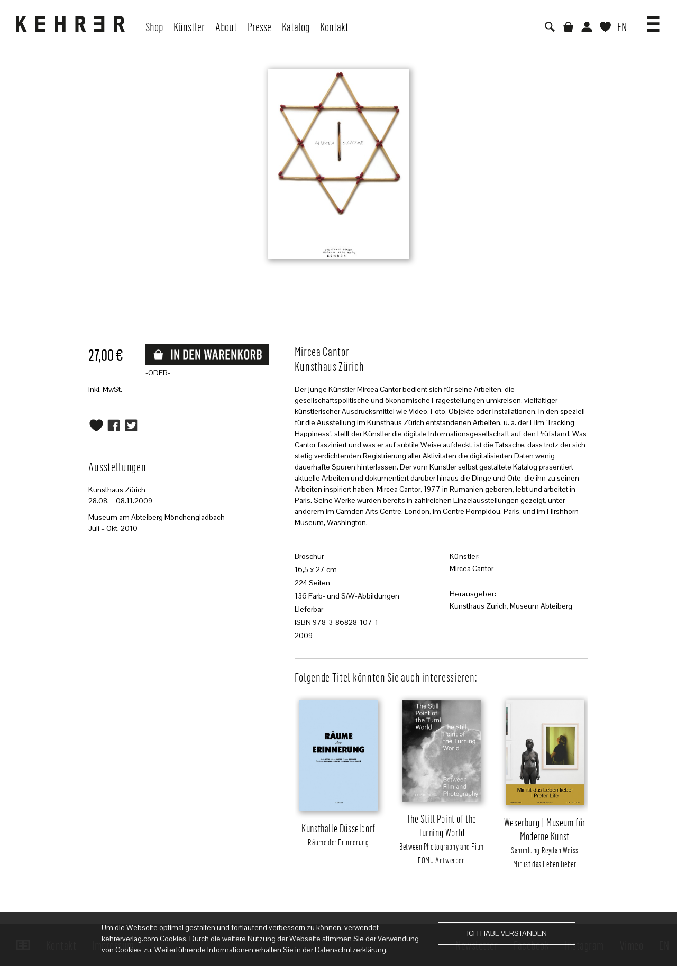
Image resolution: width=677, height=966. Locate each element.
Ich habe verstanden (507, 933)
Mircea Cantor (471, 568)
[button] (653, 20)
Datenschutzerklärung (350, 949)
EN (622, 26)
